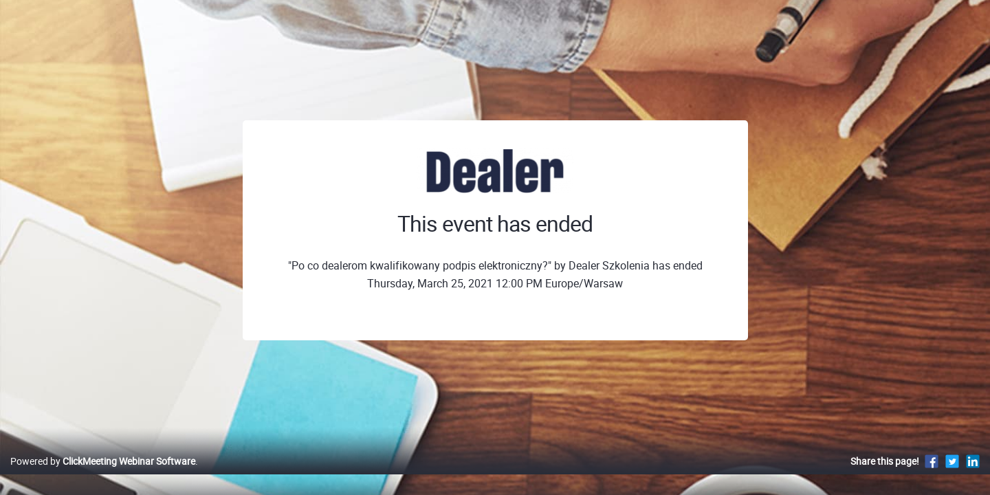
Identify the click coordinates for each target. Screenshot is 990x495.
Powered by (102, 475)
